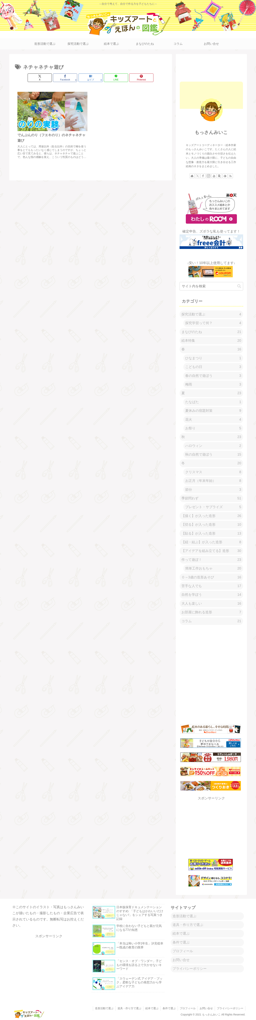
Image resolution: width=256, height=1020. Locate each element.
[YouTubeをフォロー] (214, 175)
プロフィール (183, 951)
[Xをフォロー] (197, 175)
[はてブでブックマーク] (91, 77)
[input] (211, 286)
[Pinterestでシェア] (141, 77)
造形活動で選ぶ (184, 916)
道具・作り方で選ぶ (188, 925)
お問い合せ (181, 960)
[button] (239, 286)
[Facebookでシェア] (65, 77)
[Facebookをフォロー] (203, 175)
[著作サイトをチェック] (192, 175)
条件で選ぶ (181, 942)
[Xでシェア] (40, 77)
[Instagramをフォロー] (208, 175)
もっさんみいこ (211, 132)
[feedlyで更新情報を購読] (225, 175)
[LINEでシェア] (116, 77)
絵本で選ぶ (181, 933)
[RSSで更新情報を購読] (230, 175)
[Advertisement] (211, 67)
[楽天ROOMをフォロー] (219, 175)
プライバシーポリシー (190, 969)
